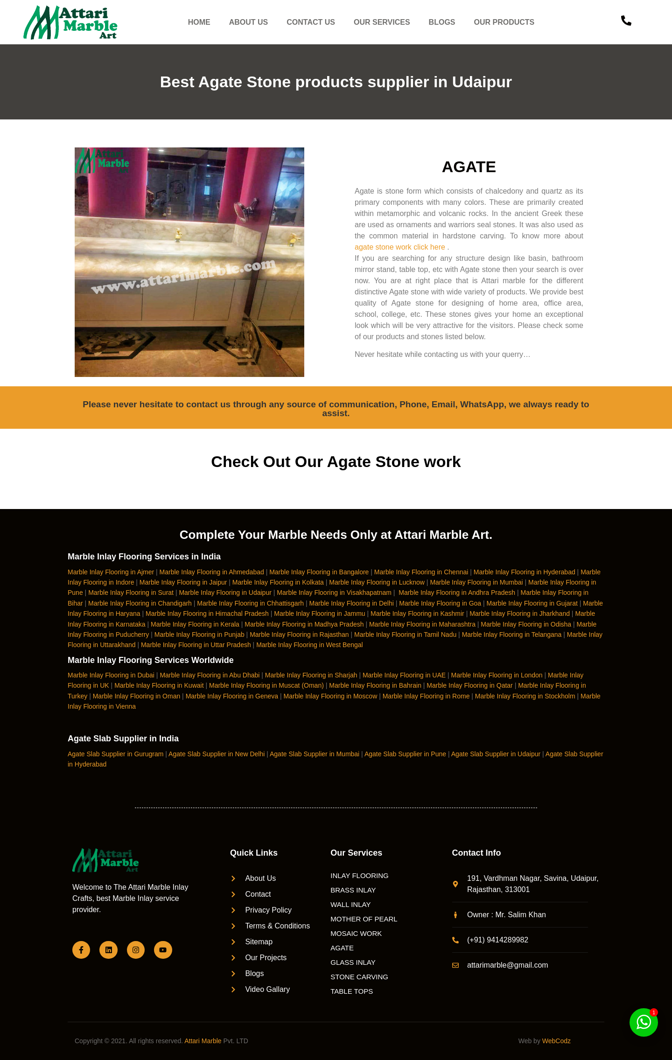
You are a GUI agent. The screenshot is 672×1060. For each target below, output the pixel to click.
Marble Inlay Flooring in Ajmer (111, 572)
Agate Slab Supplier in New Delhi (216, 754)
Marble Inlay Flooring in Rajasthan (299, 634)
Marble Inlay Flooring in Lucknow (377, 582)
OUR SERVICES (382, 22)
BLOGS (442, 22)
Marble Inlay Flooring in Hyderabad (524, 572)
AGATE (342, 948)
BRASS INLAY (353, 890)
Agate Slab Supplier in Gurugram (115, 754)
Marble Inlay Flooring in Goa (440, 603)
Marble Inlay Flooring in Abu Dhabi (209, 675)
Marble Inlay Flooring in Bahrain (375, 685)
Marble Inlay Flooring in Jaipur (183, 582)
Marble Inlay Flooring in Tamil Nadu (405, 634)
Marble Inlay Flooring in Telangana (512, 634)
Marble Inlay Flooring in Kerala (195, 624)
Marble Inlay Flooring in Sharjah (311, 675)
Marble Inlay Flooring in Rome (426, 696)
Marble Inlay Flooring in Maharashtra (422, 624)
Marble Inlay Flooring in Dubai (111, 675)
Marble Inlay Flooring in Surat (131, 592)
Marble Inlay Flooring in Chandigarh (140, 603)
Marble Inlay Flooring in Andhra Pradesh (457, 592)
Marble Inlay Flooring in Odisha (526, 624)
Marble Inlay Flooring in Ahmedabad (212, 572)
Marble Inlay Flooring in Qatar (469, 685)
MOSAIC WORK (356, 933)
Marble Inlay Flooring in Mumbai (476, 582)
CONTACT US (311, 22)
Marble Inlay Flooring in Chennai (421, 572)
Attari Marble (202, 1041)
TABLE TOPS (351, 991)
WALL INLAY (350, 904)
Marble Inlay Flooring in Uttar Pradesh (196, 645)
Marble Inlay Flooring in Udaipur (225, 592)
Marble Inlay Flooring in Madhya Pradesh (304, 624)
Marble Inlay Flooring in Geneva (232, 696)
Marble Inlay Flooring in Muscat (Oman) (266, 685)
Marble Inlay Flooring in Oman (137, 696)
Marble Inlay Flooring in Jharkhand (519, 613)
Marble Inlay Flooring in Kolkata (278, 582)
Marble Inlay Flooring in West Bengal (309, 645)
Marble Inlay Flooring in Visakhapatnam (334, 592)
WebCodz (556, 1041)
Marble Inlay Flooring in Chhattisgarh (250, 603)
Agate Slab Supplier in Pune (405, 754)
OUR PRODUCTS (504, 22)
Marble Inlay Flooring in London (497, 675)
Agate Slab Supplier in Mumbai (314, 754)
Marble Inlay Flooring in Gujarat (532, 603)
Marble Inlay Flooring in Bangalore (319, 572)
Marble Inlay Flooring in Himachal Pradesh (207, 613)
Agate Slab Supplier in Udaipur (495, 754)
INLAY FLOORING (359, 875)
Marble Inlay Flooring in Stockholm (525, 696)
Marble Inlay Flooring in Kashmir (417, 613)
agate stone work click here (400, 247)
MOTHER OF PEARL (363, 919)
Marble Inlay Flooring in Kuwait (158, 685)
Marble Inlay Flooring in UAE (404, 675)
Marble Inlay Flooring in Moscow (331, 696)
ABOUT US (248, 22)
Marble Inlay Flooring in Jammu (319, 613)
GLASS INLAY (352, 962)
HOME (199, 22)
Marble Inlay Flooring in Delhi (351, 603)
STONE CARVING (359, 977)
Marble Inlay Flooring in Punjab (199, 634)
